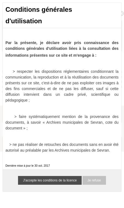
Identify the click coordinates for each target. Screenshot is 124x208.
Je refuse (94, 180)
